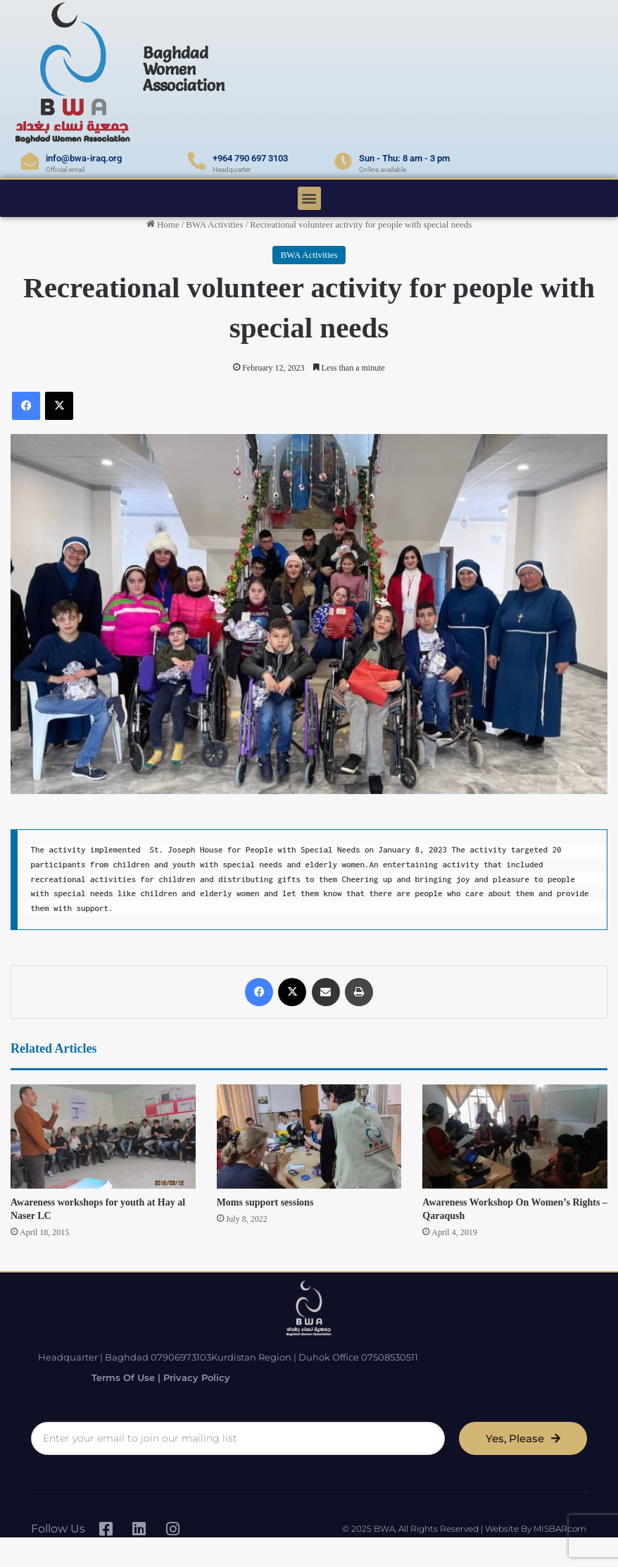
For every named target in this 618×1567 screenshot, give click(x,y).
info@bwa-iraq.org (84, 158)
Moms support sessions (265, 1202)
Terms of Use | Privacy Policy (153, 1377)
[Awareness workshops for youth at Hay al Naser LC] (103, 1136)
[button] (309, 198)
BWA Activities (214, 224)
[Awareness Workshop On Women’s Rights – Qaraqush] (514, 1136)
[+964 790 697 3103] (197, 161)
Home (162, 224)
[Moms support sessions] (309, 1136)
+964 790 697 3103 (250, 158)
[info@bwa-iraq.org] (30, 161)
